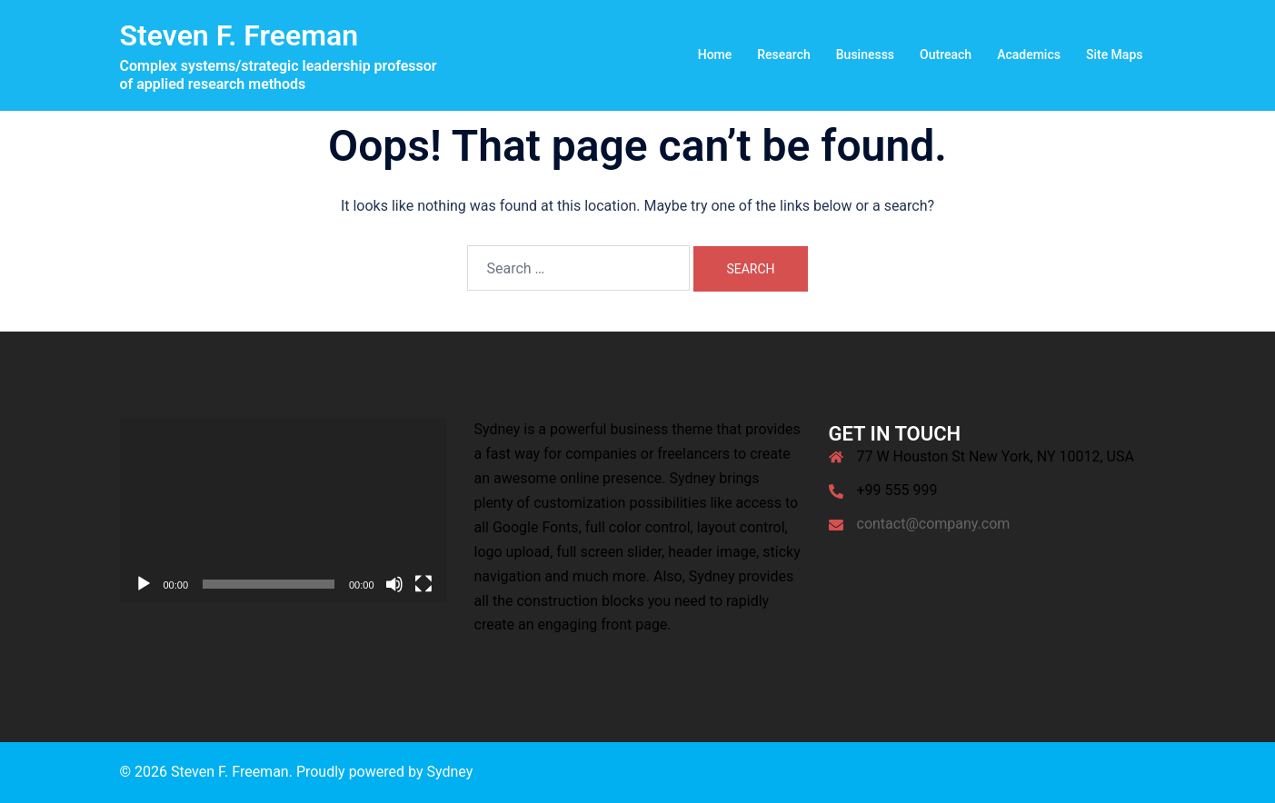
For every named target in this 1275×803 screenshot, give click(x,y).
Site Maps (1114, 54)
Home (715, 54)
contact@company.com (934, 523)
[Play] (143, 584)
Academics (1029, 54)
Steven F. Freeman (239, 35)
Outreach (945, 54)
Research (783, 54)
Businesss (865, 54)
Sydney (449, 771)
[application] (283, 510)
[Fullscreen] (423, 584)
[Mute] (394, 584)
